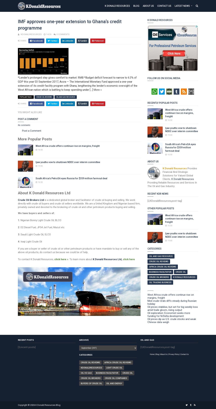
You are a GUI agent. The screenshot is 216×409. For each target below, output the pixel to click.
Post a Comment (31, 130)
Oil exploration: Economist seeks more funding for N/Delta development (168, 315)
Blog (136, 6)
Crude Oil (181, 272)
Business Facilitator (160, 272)
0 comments (63, 34)
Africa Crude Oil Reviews (162, 267)
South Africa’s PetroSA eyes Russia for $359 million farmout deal (71, 178)
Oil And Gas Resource (65, 97)
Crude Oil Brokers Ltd (31, 200)
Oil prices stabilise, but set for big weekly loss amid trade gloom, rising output (172, 308)
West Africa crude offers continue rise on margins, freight (68, 146)
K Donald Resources (117, 6)
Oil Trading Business (160, 282)
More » (97, 89)
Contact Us (164, 6)
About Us (148, 6)
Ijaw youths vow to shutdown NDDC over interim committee (68, 162)
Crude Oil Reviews (44, 97)
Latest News (182, 6)
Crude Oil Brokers (159, 277)
